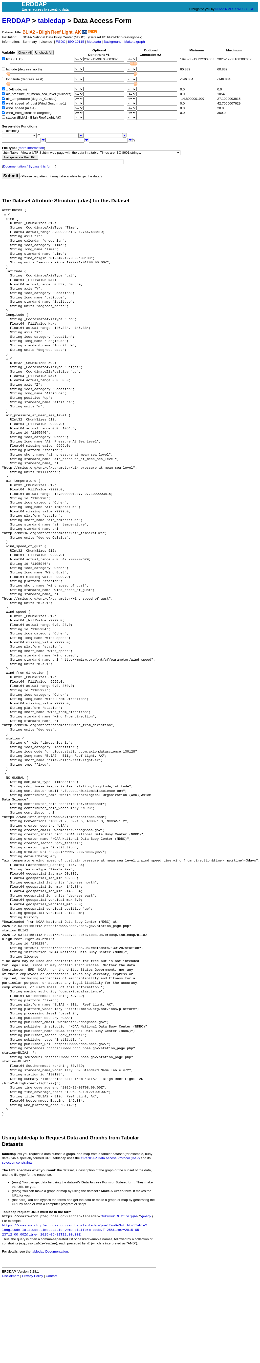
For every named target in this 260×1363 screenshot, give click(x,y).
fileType (129, 1216)
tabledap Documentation (49, 1251)
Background (113, 41)
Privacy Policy (32, 1276)
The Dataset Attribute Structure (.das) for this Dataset (66, 200)
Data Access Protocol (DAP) (119, 1158)
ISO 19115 (76, 41)
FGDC (60, 41)
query (146, 1216)
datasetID (110, 1216)
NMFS (229, 9)
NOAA (219, 9)
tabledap (51, 20)
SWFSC (241, 9)
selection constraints (17, 1162)
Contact (51, 1276)
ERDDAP (16, 20)
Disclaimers (10, 1276)
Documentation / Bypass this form (28, 166)
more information (31, 148)
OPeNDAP (89, 1158)
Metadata (94, 41)
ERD (251, 9)
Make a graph (134, 41)
